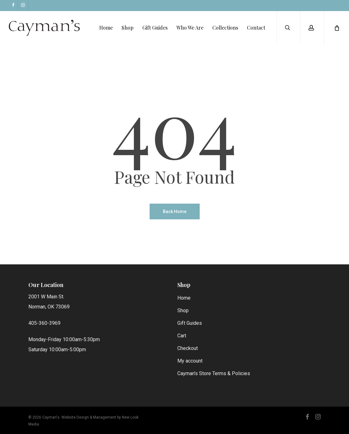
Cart (181, 336)
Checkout (187, 348)
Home (184, 298)
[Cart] (336, 28)
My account (190, 361)
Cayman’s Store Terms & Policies (213, 373)
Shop (183, 310)
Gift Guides (189, 323)
